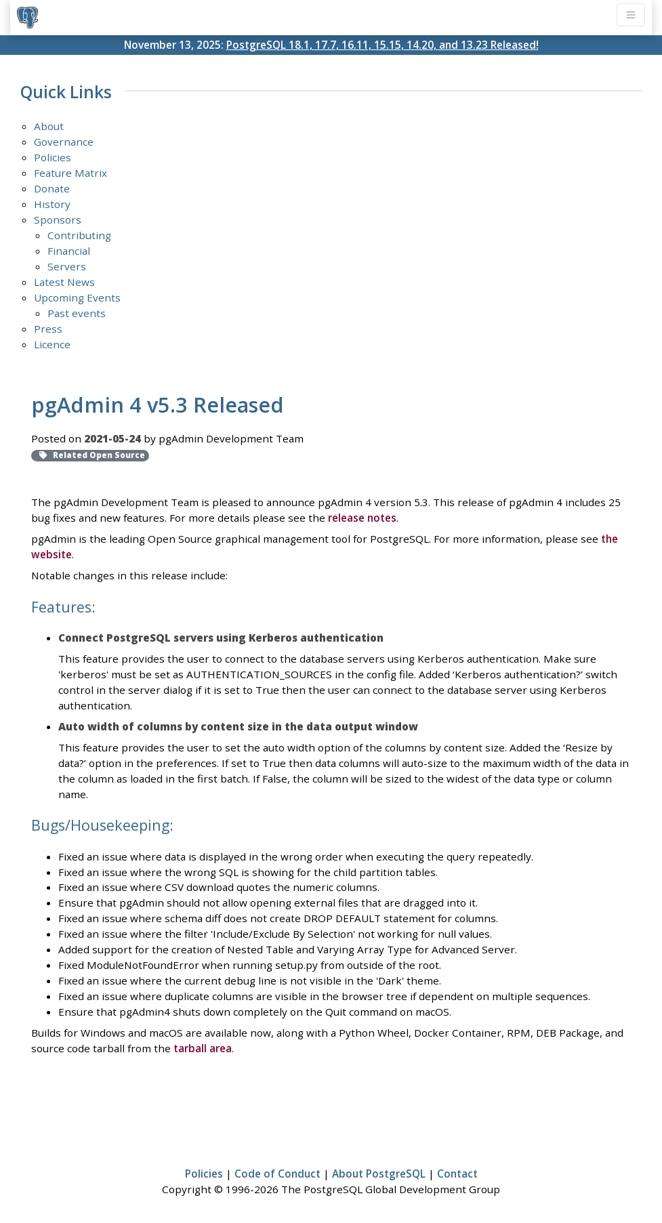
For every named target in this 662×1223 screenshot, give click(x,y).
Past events (76, 313)
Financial (68, 250)
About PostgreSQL (379, 1173)
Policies (52, 157)
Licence (52, 344)
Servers (66, 266)
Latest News (64, 282)
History (52, 204)
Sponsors (57, 219)
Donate (52, 188)
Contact (457, 1173)
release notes (362, 517)
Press (48, 328)
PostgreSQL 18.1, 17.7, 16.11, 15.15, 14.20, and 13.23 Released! (382, 44)
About (49, 126)
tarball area (202, 1048)
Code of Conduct (277, 1173)
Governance (64, 141)
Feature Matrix (70, 173)
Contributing (79, 235)
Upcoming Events (77, 297)
